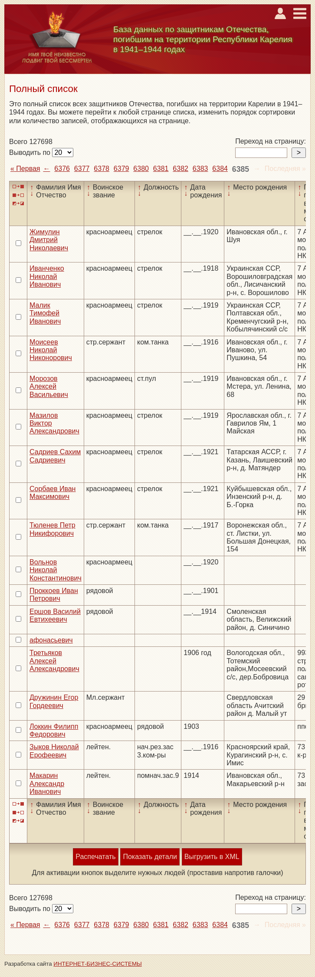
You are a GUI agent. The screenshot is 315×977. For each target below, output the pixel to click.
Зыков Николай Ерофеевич (54, 750)
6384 (220, 168)
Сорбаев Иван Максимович (52, 492)
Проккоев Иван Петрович (54, 594)
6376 (62, 168)
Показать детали (150, 856)
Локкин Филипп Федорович (54, 730)
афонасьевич (51, 640)
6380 (141, 168)
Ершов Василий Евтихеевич (55, 615)
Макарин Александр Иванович (47, 783)
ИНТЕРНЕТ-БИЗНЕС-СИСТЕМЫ (97, 964)
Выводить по (30, 152)
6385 (240, 169)
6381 (161, 168)
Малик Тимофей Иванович (45, 313)
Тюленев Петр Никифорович (52, 529)
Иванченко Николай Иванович (47, 276)
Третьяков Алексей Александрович (54, 660)
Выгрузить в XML (212, 856)
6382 (180, 168)
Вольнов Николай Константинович (56, 570)
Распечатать (95, 856)
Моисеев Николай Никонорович (51, 350)
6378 (101, 168)
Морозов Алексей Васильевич (49, 386)
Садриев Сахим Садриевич (55, 455)
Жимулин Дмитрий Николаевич (49, 240)
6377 (82, 168)
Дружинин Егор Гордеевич (54, 701)
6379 (121, 168)
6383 (200, 168)
